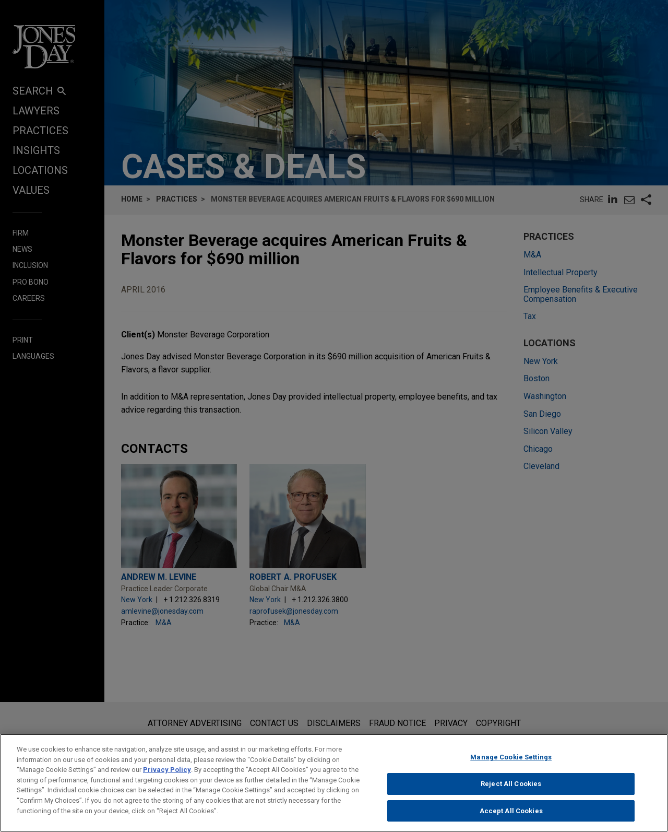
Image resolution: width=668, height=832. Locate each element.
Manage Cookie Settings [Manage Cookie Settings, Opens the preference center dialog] (511, 769)
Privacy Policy (167, 782)
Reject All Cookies (511, 796)
